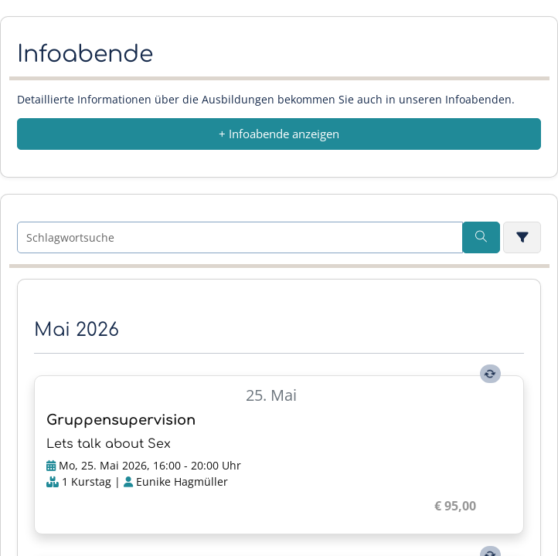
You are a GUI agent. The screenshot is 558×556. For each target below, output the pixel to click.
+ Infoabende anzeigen (279, 134)
